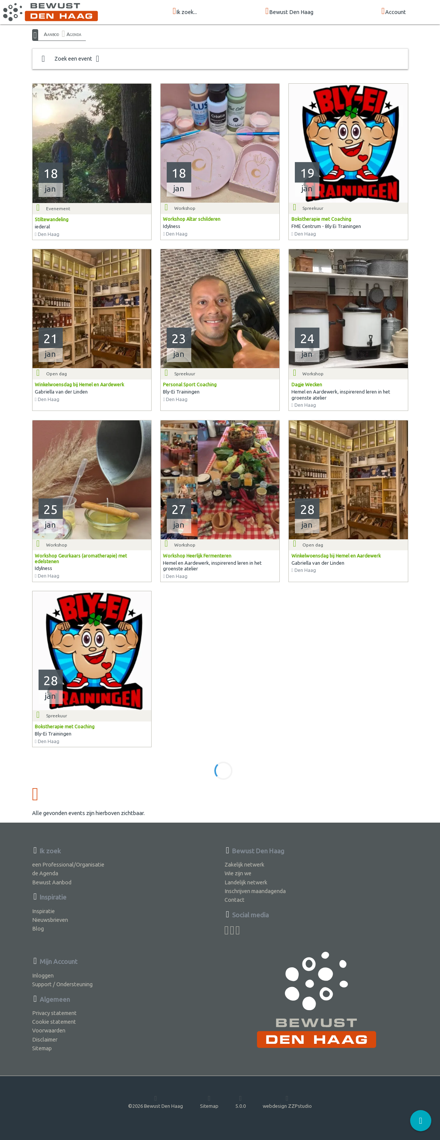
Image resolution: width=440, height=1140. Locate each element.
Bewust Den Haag (289, 11)
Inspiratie (43, 911)
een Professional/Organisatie (68, 864)
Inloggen (43, 975)
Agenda (74, 34)
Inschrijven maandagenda (255, 891)
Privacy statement (54, 1013)
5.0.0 (240, 1102)
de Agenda (45, 873)
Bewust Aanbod (51, 882)
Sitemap (42, 1048)
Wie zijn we (238, 873)
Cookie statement (54, 1021)
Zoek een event (70, 59)
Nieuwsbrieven (50, 920)
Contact (235, 899)
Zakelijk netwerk (244, 864)
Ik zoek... (185, 11)
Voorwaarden (48, 1030)
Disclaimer (44, 1039)
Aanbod (51, 34)
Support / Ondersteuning (62, 984)
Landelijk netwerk (246, 882)
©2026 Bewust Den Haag (155, 1102)
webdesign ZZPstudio (287, 1102)
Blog (38, 928)
